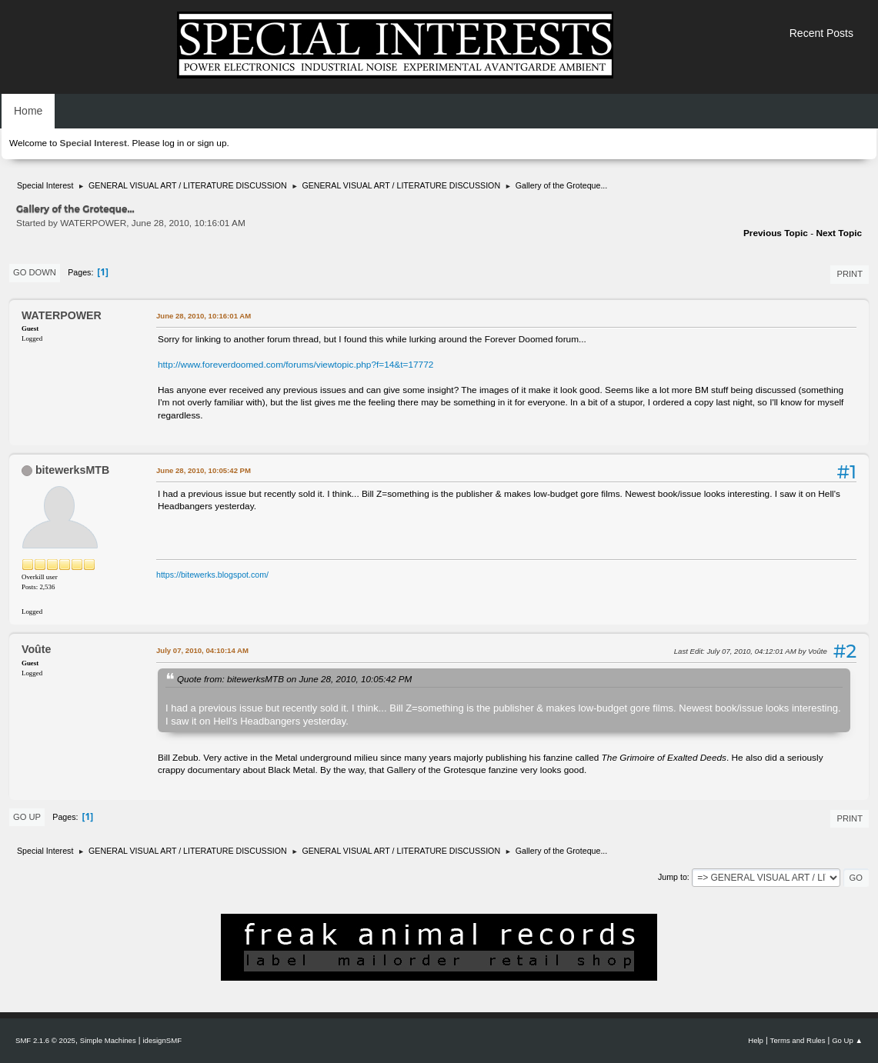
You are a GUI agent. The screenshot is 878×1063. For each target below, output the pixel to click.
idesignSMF (162, 1040)
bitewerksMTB (72, 470)
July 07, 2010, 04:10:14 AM (202, 650)
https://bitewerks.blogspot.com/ (212, 574)
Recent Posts (821, 33)
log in (173, 143)
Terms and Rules (798, 1040)
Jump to (672, 876)
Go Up (27, 816)
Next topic (839, 233)
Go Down (34, 272)
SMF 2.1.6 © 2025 (45, 1040)
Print (849, 273)
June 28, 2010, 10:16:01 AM (203, 316)
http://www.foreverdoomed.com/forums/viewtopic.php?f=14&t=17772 (295, 364)
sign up (211, 143)
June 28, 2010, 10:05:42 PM (203, 470)
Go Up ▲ (847, 1040)
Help (755, 1040)
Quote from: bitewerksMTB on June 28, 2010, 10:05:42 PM (294, 679)
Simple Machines (108, 1040)
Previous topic (775, 233)
